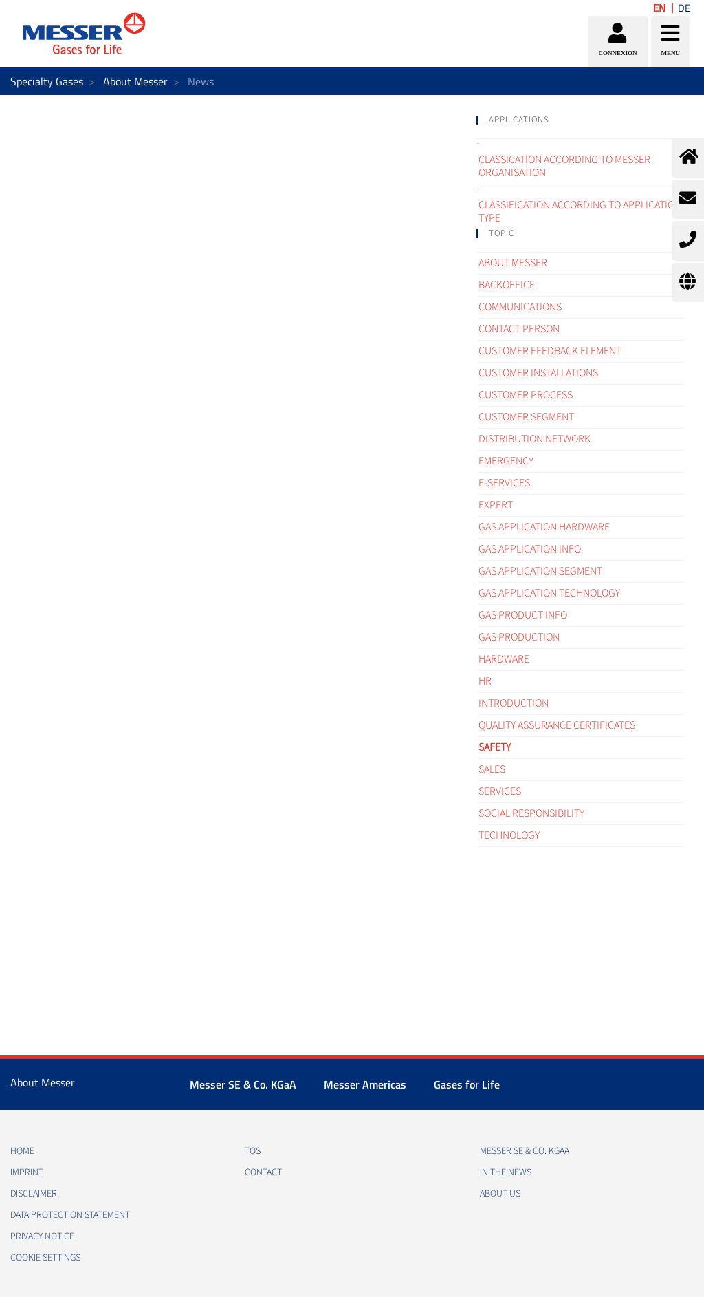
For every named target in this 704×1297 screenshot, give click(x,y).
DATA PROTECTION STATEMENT (70, 1215)
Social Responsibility (531, 813)
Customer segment (526, 417)
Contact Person (519, 328)
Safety (494, 747)
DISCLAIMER (33, 1194)
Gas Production (519, 637)
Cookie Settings (45, 1258)
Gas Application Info (529, 549)
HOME (22, 1151)
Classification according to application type (579, 211)
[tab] (579, 120)
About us (500, 1194)
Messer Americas (365, 1084)
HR (485, 681)
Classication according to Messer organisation (564, 166)
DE (684, 8)
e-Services (504, 483)
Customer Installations (538, 372)
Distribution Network (534, 439)
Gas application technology (549, 593)
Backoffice (506, 284)
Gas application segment (540, 571)
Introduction (513, 703)
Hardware (503, 659)
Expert (495, 505)
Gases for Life (467, 1084)
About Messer (135, 81)
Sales (491, 769)
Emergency (506, 461)
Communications (520, 306)
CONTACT (263, 1172)
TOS (253, 1151)
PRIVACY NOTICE (42, 1236)
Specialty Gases (46, 81)
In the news (505, 1172)
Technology (509, 835)
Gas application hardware (544, 527)
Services (499, 791)
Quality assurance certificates (556, 725)
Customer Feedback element (550, 350)
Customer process (525, 395)
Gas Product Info (522, 615)
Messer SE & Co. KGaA (243, 1084)
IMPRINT (26, 1172)
